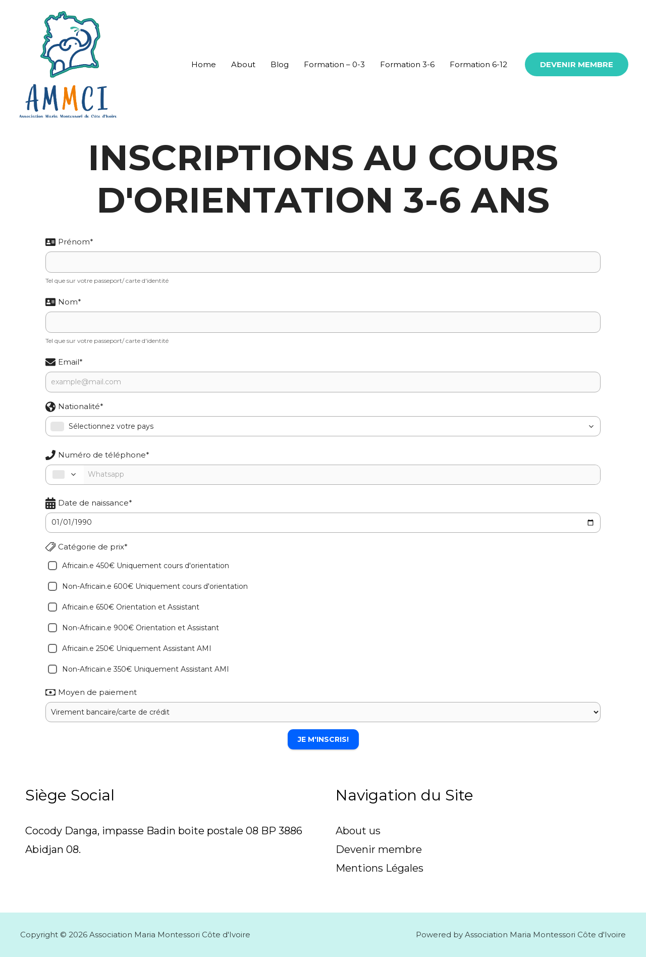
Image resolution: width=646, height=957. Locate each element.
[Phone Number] (342, 474)
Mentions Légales (379, 869)
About (243, 64)
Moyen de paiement (91, 692)
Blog (280, 64)
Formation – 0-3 (334, 64)
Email (64, 362)
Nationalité (74, 406)
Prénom (69, 241)
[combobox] (323, 426)
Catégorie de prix (86, 547)
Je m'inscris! (323, 739)
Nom (63, 302)
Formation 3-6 (407, 64)
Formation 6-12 (478, 64)
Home (203, 64)
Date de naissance (88, 503)
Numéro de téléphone (97, 455)
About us (358, 831)
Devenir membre (379, 849)
